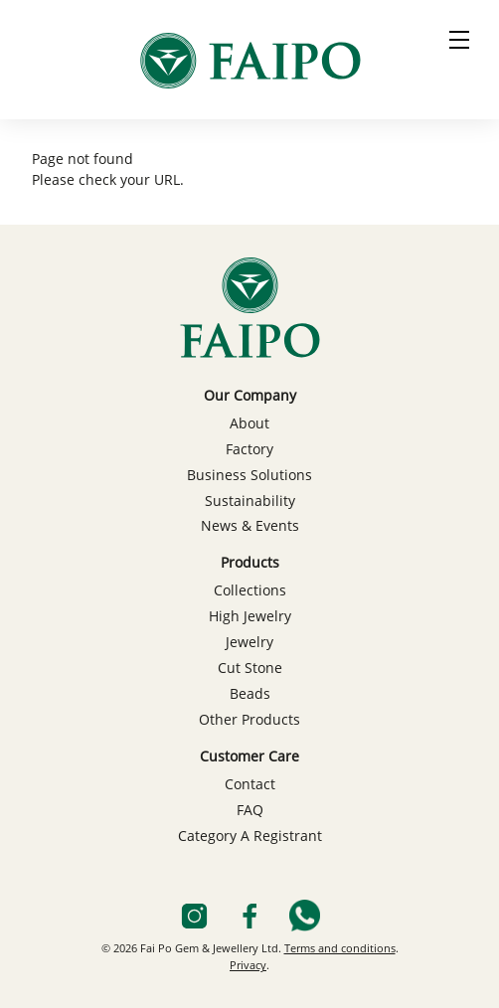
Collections (250, 591)
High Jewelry (250, 617)
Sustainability (250, 502)
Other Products (249, 721)
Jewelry (249, 643)
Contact (250, 785)
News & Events (250, 527)
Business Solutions (249, 476)
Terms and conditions (340, 949)
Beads (250, 695)
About (249, 424)
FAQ (250, 811)
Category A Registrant (250, 837)
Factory (249, 450)
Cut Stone (250, 669)
